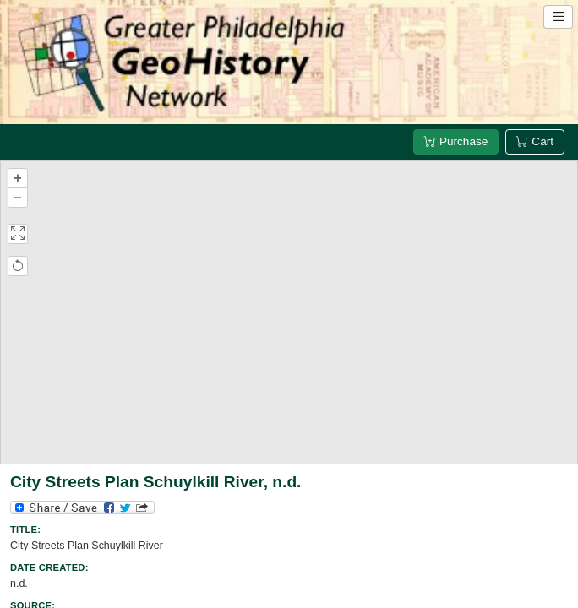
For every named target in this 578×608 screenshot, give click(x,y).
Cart (534, 141)
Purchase (456, 141)
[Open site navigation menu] (558, 17)
